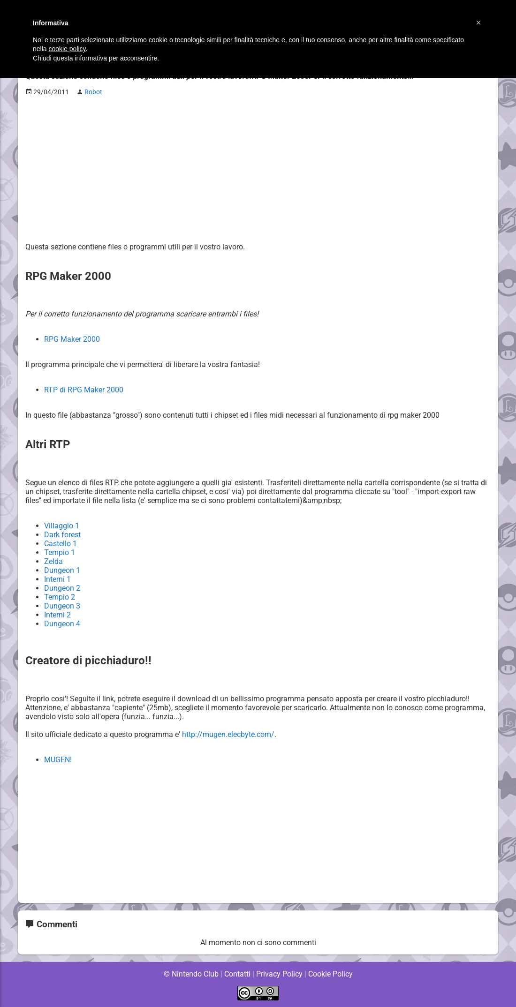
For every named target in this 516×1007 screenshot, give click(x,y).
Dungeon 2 (62, 588)
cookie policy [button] (66, 49)
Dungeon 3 (62, 605)
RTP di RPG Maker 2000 (83, 389)
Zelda (53, 561)
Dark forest (62, 534)
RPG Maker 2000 (72, 339)
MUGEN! (58, 759)
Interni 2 (57, 614)
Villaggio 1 (61, 525)
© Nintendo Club (190, 973)
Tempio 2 (59, 597)
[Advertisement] (258, 169)
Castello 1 (60, 543)
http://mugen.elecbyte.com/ (229, 734)
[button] (478, 22)
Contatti (237, 973)
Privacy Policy (279, 973)
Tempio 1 (59, 552)
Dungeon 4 (62, 623)
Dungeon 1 (62, 570)
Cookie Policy (330, 973)
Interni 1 (57, 579)
